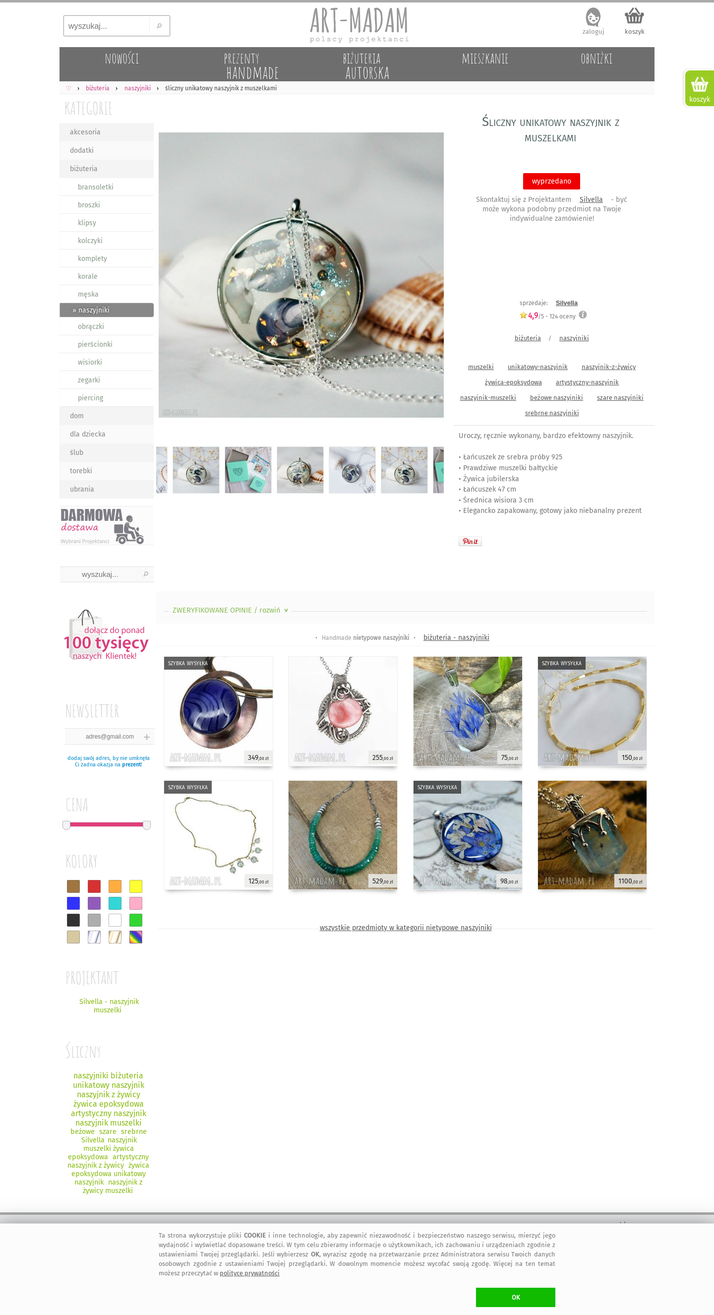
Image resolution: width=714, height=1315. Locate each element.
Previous (172, 277)
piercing (90, 398)
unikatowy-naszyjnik (538, 367)
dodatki (82, 150)
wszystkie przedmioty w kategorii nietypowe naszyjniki (406, 928)
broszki (89, 205)
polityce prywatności (250, 1273)
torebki (81, 471)
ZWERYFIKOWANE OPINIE (231, 610)
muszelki (481, 367)
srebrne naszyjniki (552, 413)
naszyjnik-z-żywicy (609, 367)
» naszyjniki (91, 310)
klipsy (87, 223)
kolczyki (90, 241)
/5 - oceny (547, 316)
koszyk (635, 31)
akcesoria (85, 132)
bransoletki (96, 187)
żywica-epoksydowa (513, 382)
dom (77, 416)
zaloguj (593, 31)
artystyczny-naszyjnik (587, 382)
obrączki (91, 326)
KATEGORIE (88, 108)
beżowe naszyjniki (556, 397)
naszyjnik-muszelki (488, 397)
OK (516, 1297)
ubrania (82, 489)
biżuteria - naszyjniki (456, 637)
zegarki (89, 380)
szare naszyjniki (620, 397)
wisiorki (90, 362)
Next (428, 277)
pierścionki (95, 344)
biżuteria (84, 169)
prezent (131, 764)
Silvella (591, 199)
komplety (92, 258)
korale (88, 276)
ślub (76, 452)
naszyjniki (574, 338)
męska (88, 294)
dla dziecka (88, 434)
